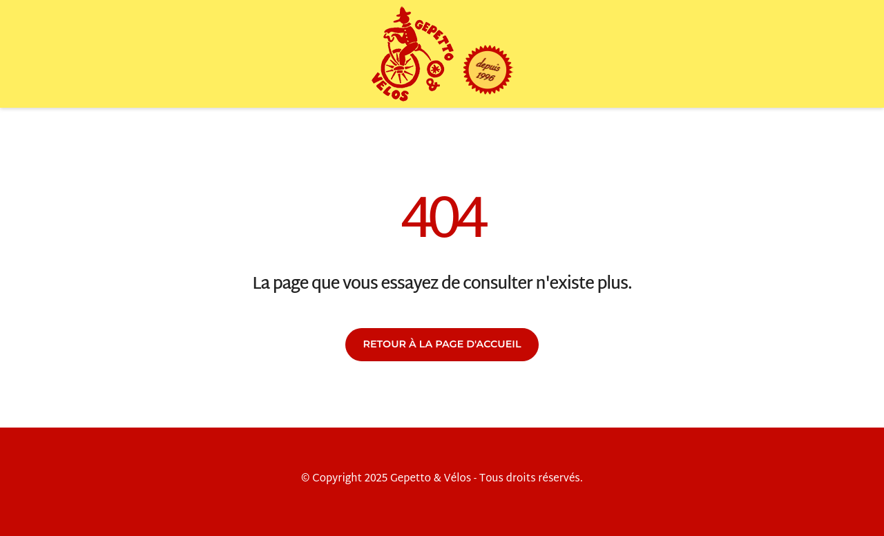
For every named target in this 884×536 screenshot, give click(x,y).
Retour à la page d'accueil (442, 344)
